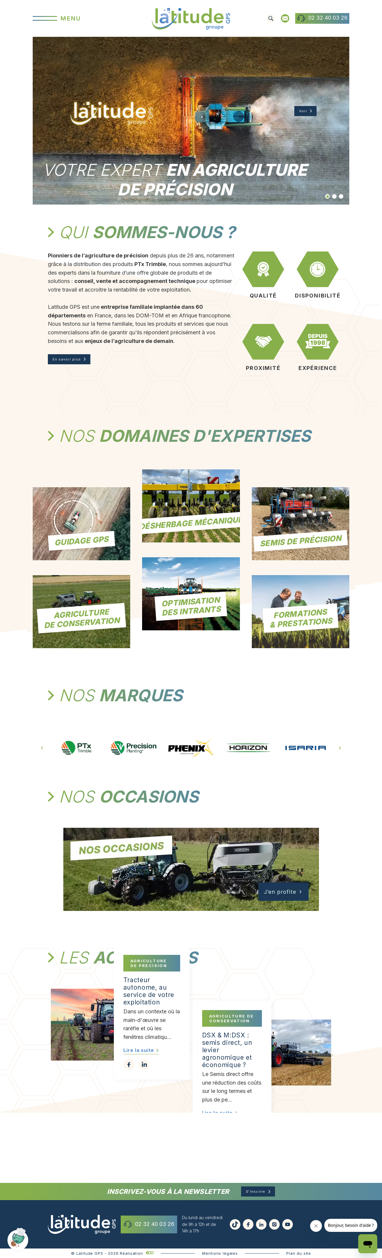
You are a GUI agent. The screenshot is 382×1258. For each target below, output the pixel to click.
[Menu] (85, 18)
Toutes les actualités (303, 1133)
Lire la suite (138, 1134)
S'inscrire (256, 1201)
